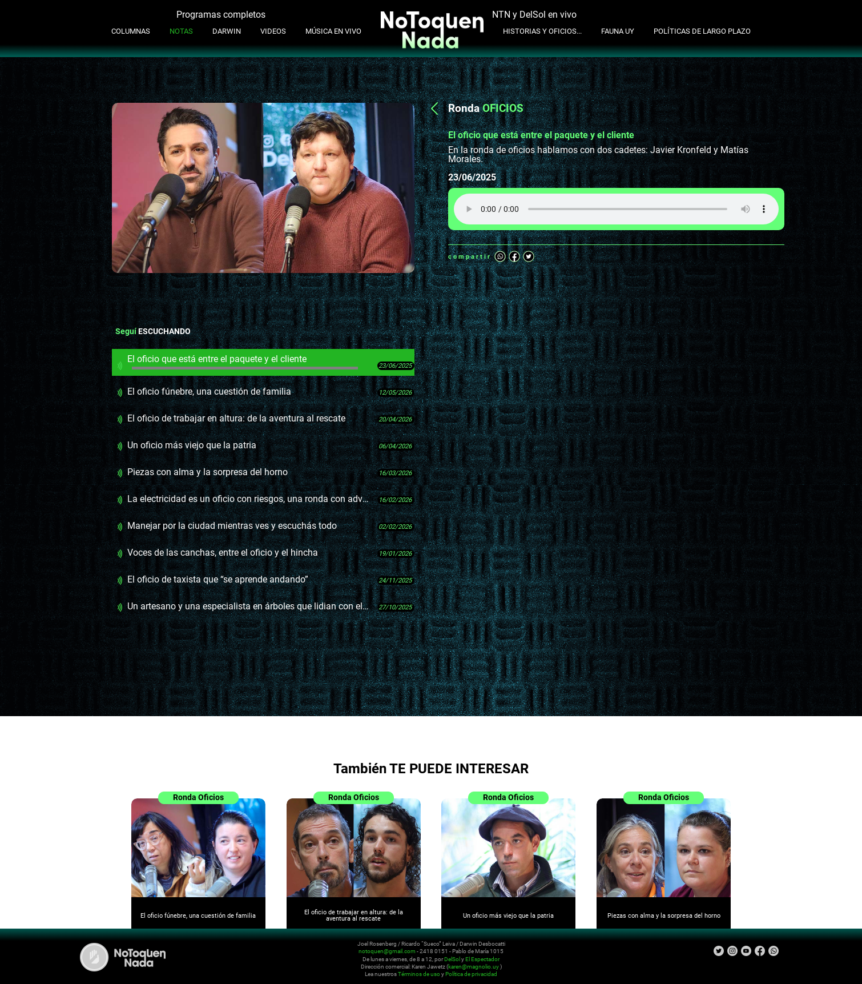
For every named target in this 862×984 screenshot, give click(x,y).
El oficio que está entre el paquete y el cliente (242, 361)
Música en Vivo (333, 31)
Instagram (732, 951)
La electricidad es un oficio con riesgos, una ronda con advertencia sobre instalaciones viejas (248, 498)
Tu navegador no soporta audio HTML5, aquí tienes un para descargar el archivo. (616, 209)
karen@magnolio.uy (473, 966)
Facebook (514, 256)
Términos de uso (419, 974)
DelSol (452, 959)
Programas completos (220, 14)
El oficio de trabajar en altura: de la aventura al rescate (236, 418)
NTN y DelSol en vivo (534, 14)
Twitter (528, 256)
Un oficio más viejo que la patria (191, 445)
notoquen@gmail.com (387, 951)
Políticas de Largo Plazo (702, 31)
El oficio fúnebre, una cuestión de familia (209, 391)
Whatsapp (500, 256)
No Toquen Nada (123, 957)
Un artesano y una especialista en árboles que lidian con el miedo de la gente (248, 606)
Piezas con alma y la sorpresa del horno (207, 472)
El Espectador (482, 959)
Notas (181, 31)
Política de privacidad (471, 974)
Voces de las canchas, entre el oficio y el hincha (222, 552)
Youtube (746, 951)
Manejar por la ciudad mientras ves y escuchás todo (232, 525)
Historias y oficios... (542, 31)
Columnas (130, 31)
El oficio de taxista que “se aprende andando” (217, 579)
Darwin (226, 31)
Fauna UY (617, 31)
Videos (273, 31)
